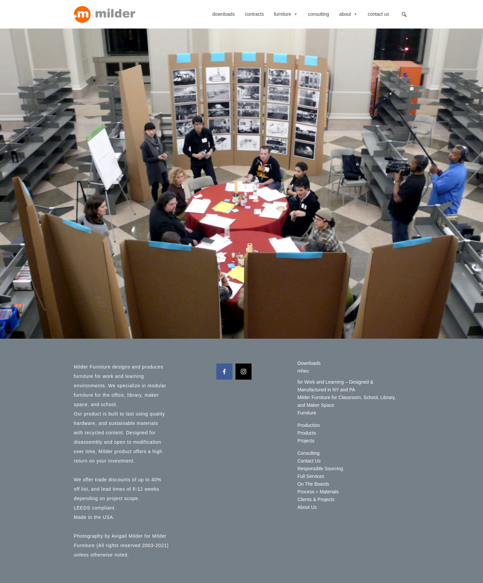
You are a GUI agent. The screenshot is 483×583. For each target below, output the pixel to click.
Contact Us (378, 14)
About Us (307, 507)
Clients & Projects (316, 499)
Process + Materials (318, 491)
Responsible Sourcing (320, 468)
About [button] (348, 14)
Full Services (311, 476)
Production (309, 425)
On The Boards (313, 484)
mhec (303, 371)
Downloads (223, 14)
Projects (306, 440)
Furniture (286, 14)
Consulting (318, 14)
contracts (254, 14)
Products (307, 433)
